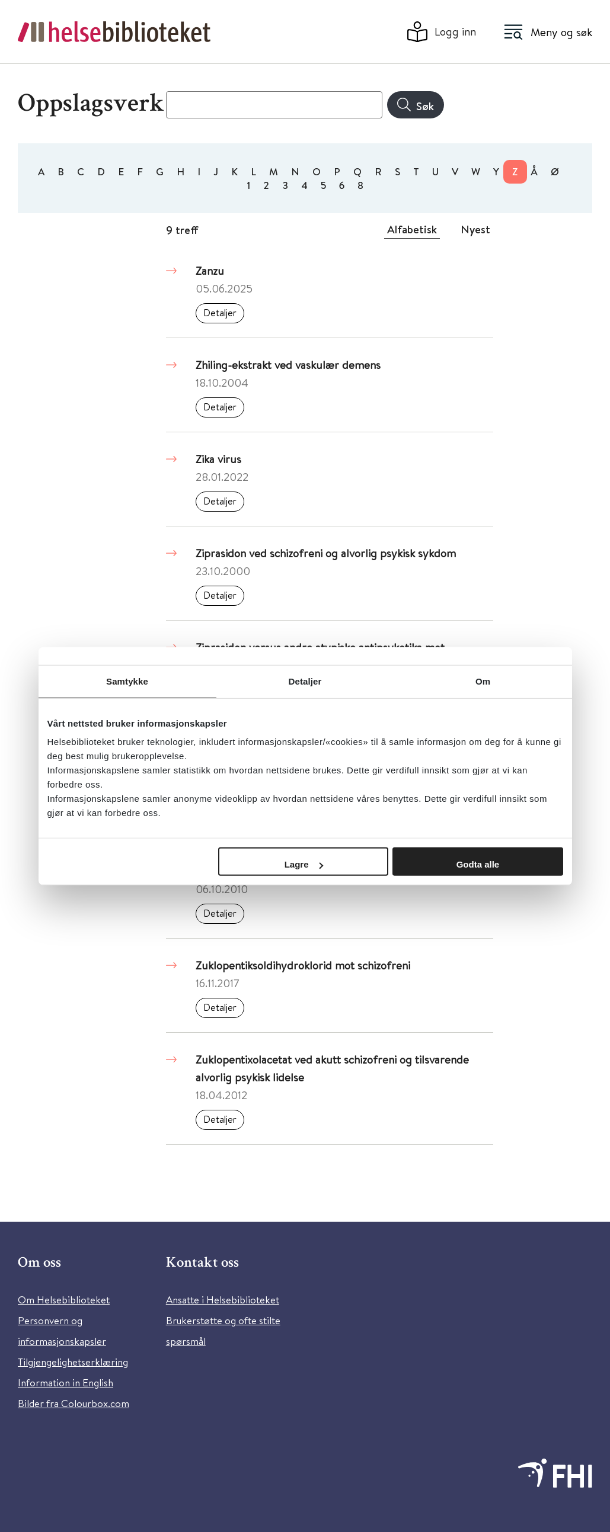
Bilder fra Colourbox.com (73, 1403)
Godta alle (478, 864)
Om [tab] (482, 681)
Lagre (304, 864)
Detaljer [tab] (305, 681)
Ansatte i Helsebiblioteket (222, 1299)
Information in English (65, 1382)
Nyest (475, 229)
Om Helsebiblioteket (64, 1299)
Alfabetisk (412, 229)
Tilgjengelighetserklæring (73, 1362)
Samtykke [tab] (127, 681)
